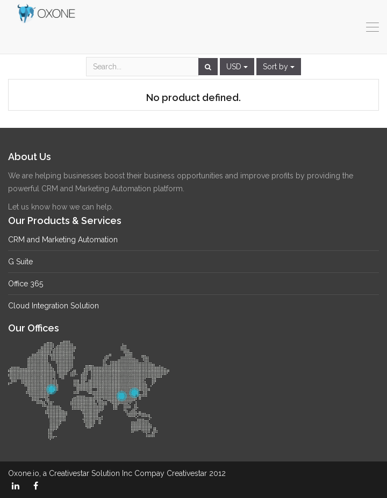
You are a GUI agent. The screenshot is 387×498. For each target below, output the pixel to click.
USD (237, 66)
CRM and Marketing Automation (63, 239)
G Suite (20, 261)
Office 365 (25, 283)
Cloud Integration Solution (53, 305)
